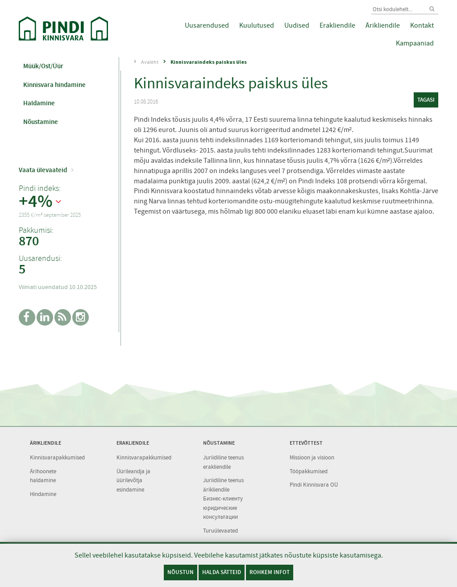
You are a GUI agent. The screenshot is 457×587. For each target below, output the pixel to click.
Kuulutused (256, 25)
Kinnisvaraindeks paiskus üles (208, 61)
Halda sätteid (221, 572)
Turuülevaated (220, 530)
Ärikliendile (383, 25)
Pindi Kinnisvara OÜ (314, 484)
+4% (36, 201)
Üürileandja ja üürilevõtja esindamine (133, 480)
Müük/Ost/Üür (43, 66)
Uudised (296, 25)
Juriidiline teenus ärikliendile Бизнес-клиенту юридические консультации (223, 498)
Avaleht (149, 62)
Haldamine (39, 103)
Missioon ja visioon (312, 457)
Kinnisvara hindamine (54, 84)
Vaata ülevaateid (43, 169)
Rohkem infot (269, 572)
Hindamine (43, 494)
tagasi (426, 99)
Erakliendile (337, 25)
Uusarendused (207, 25)
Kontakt (422, 25)
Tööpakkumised (309, 471)
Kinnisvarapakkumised (57, 457)
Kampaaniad (415, 43)
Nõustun (180, 572)
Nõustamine (40, 121)
